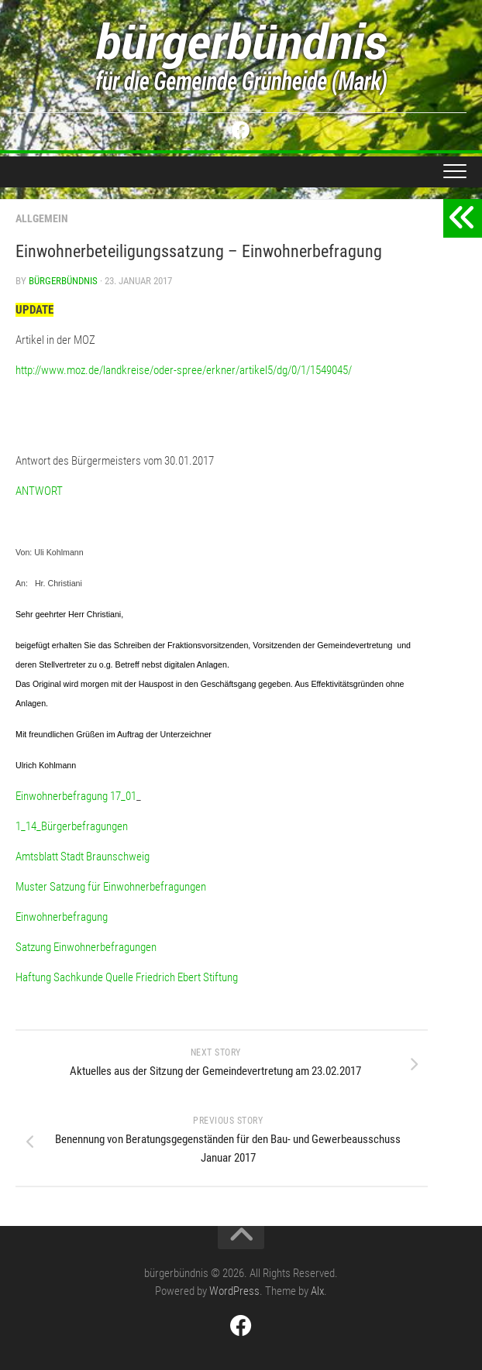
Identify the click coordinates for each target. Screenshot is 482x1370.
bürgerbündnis (63, 281)
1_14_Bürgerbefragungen (71, 826)
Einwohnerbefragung (61, 917)
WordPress (234, 1291)
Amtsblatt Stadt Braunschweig (82, 857)
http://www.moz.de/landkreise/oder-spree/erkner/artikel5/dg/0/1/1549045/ (183, 370)
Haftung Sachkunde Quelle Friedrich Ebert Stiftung (126, 977)
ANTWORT (39, 491)
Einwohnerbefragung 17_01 (75, 796)
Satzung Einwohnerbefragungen (86, 947)
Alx (317, 1291)
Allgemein (41, 218)
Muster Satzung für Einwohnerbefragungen (110, 887)
